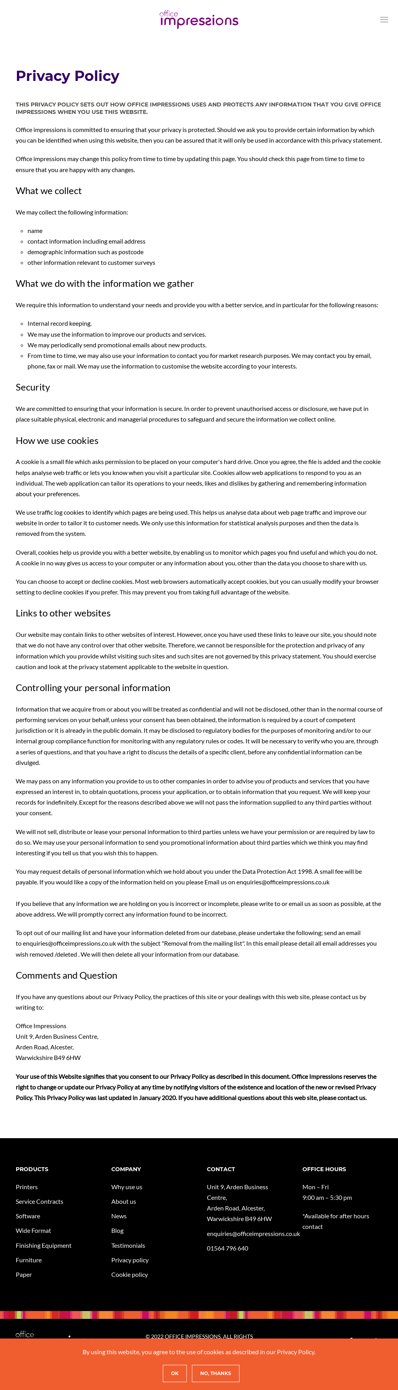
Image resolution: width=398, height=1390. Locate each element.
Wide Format (33, 1230)
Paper (24, 1274)
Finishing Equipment (44, 1245)
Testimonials (128, 1245)
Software (28, 1215)
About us (123, 1201)
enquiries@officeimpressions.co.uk (69, 943)
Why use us (126, 1186)
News (119, 1215)
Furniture (29, 1259)
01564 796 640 (227, 1248)
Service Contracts (39, 1201)
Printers (27, 1186)
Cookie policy (129, 1274)
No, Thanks (215, 1373)
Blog (117, 1230)
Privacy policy (130, 1259)
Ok (175, 1373)
